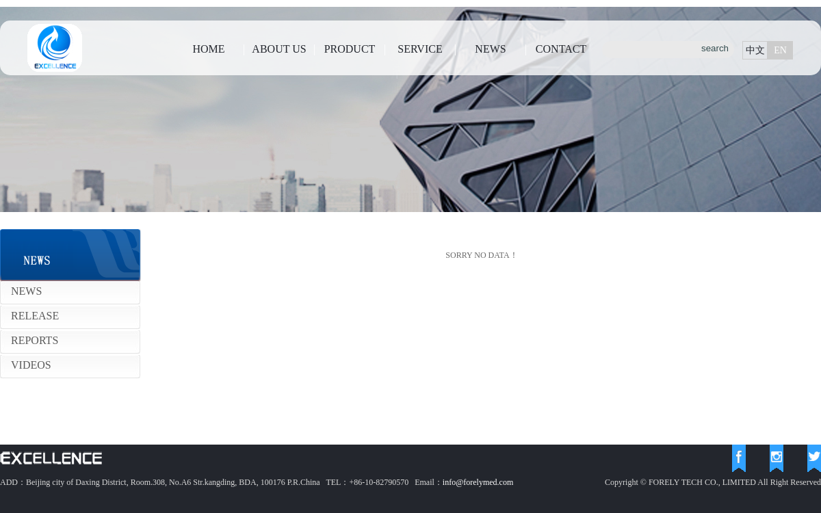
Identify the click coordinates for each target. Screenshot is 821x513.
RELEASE (35, 315)
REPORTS (34, 340)
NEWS (490, 49)
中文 (755, 50)
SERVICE (420, 49)
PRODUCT (350, 49)
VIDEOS (31, 365)
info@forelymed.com (478, 482)
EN (780, 50)
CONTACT (561, 49)
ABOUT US (279, 49)
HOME (208, 49)
